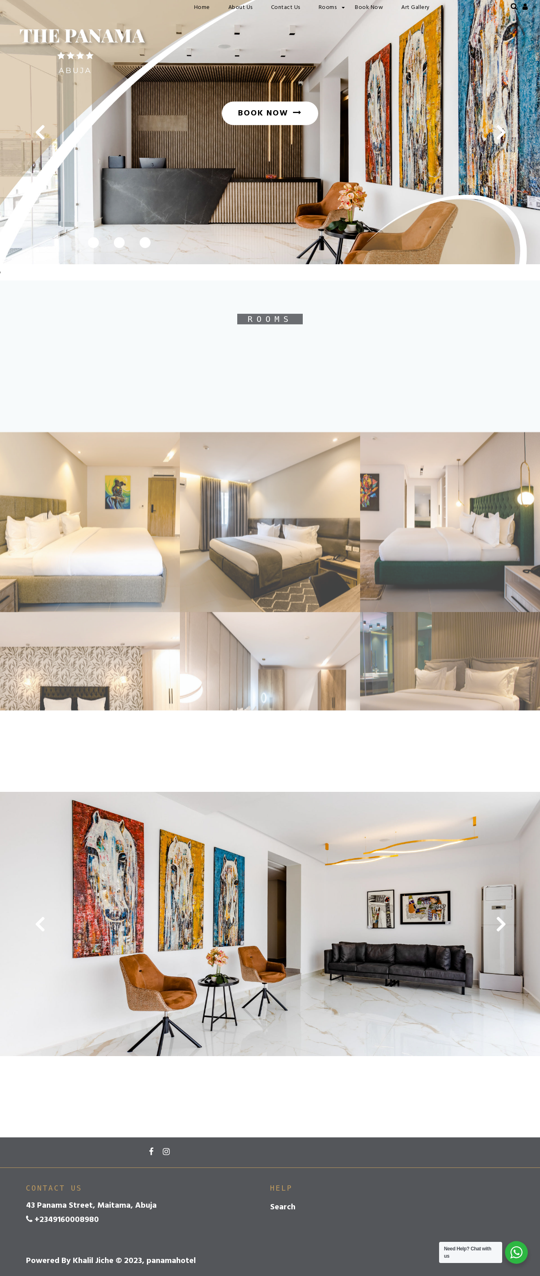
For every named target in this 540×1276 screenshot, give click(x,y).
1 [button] (483, 249)
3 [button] (507, 249)
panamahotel (52, 7)
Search (282, 1207)
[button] (39, 132)
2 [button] (495, 249)
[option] (270, 132)
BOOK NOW (270, 113)
